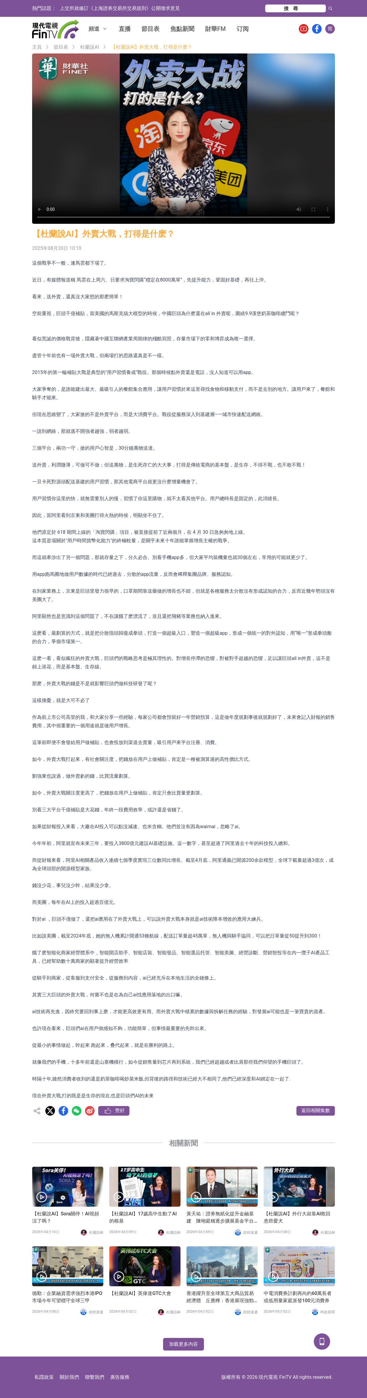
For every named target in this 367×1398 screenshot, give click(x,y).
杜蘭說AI (89, 47)
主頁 (37, 47)
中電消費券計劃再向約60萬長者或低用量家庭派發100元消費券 (298, 1296)
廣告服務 (119, 1377)
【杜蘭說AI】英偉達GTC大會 (140, 1293)
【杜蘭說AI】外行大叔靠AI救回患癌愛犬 (297, 1217)
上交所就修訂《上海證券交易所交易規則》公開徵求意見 (120, 8)
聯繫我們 (94, 1377)
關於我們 (69, 1377)
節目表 (150, 28)
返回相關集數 (315, 1110)
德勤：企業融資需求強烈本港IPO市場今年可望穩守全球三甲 (67, 1296)
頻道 (98, 29)
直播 (125, 28)
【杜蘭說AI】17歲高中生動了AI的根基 (143, 1217)
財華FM (215, 28)
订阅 (243, 28)
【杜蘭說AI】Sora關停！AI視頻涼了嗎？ (65, 1217)
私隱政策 (44, 1377)
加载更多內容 (183, 1344)
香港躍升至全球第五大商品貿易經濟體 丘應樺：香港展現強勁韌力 (220, 1297)
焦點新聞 (182, 28)
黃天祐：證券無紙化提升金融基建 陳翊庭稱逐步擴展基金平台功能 (220, 1218)
